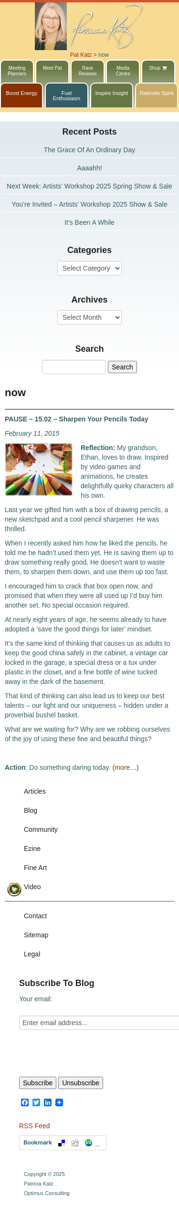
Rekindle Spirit (157, 93)
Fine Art (35, 867)
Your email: (36, 999)
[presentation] (91, 1053)
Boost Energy (21, 93)
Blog (30, 810)
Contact (35, 916)
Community (41, 829)
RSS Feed (34, 1126)
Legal (32, 954)
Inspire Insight (111, 93)
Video (32, 887)
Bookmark (62, 1142)
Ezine (32, 848)
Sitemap (36, 935)
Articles (35, 791)
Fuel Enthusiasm (66, 95)
